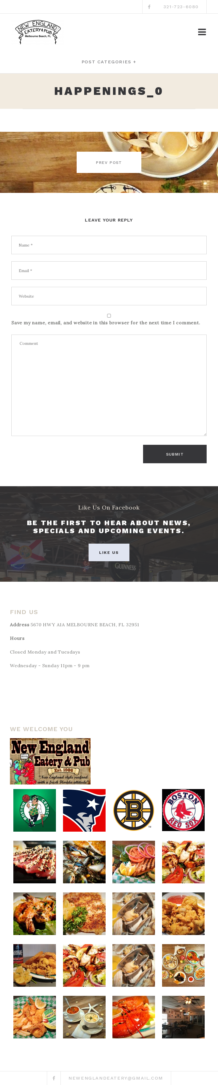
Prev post (109, 162)
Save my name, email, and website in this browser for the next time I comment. (105, 323)
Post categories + (109, 61)
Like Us (109, 552)
